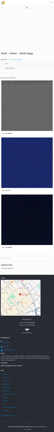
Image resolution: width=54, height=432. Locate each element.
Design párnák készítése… (9, 394)
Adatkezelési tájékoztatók (9, 407)
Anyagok (5, 397)
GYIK (4, 404)
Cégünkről (5, 377)
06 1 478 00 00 (6, 346)
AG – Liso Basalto (7, 133)
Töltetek (5, 400)
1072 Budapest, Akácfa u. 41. (10, 349)
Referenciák (6, 390)
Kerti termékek (6, 387)
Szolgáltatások (6, 381)
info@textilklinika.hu (6, 342)
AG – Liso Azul (6, 190)
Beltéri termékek (7, 384)
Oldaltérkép (5, 410)
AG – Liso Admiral (7, 247)
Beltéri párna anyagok (17, 59)
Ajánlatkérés (6, 374)
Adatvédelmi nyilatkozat (7, 415)
